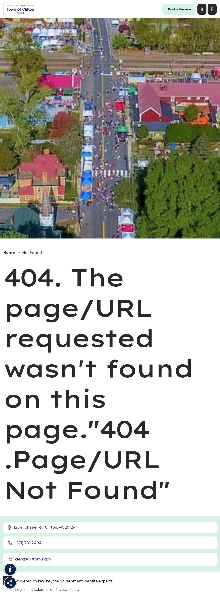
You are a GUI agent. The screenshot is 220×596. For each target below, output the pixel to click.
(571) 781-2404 (24, 543)
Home (9, 252)
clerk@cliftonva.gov (29, 559)
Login (20, 589)
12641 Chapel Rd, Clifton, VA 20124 (41, 527)
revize (44, 581)
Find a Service (179, 9)
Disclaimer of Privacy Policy (55, 589)
